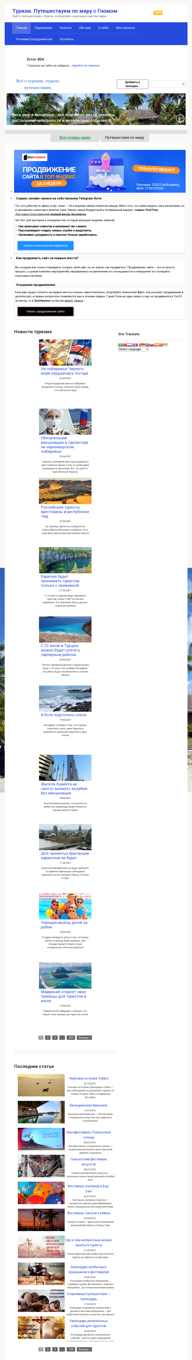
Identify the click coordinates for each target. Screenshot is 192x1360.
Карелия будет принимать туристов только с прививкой (60, 581)
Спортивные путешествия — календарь (88, 1296)
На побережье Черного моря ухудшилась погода (64, 371)
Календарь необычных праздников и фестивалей (88, 1269)
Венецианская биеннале (88, 1105)
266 (71, 1037)
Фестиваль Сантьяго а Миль (88, 1213)
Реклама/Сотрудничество (34, 39)
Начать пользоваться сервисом (45, 245)
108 (71, 1349)
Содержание (43, 28)
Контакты (67, 39)
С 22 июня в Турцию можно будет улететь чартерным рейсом (60, 650)
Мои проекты (125, 28)
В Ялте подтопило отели (63, 715)
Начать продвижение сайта (45, 311)
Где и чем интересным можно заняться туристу (88, 1242)
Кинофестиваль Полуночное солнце (88, 1134)
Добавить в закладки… (132, 84)
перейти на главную (85, 65)
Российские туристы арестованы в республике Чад (65, 511)
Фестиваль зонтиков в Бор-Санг (89, 1188)
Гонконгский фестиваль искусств (88, 1161)
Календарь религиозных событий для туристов (89, 1323)
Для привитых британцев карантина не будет (65, 855)
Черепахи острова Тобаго (88, 1078)
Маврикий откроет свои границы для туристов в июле (63, 996)
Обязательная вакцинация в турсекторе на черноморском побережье (64, 445)
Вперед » (84, 1037)
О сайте (103, 28)
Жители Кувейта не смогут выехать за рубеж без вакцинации (64, 788)
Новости (65, 28)
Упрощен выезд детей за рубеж (64, 924)
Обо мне (85, 28)
